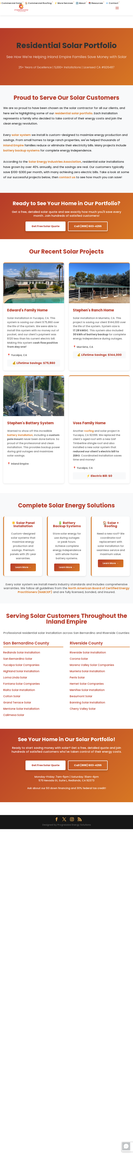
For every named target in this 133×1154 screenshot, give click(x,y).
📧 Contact (112, 3)
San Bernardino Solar (17, 659)
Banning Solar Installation (87, 702)
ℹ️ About (81, 3)
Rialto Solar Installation (19, 690)
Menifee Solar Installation (87, 690)
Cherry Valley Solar (83, 709)
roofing (89, 431)
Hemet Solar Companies (87, 684)
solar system (21, 135)
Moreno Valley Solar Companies (92, 665)
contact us (67, 177)
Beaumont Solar (81, 696)
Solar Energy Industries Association (55, 162)
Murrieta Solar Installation (87, 671)
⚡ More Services (63, 3)
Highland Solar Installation (21, 671)
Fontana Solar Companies (21, 684)
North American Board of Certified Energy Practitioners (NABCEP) (73, 590)
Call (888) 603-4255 (88, 226)
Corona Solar (79, 659)
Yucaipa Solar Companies (21, 665)
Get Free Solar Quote (45, 226)
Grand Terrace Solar (17, 702)
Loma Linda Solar (15, 677)
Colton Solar (11, 696)
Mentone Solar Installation (21, 709)
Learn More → (23, 567)
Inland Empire (13, 145)
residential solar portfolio (73, 113)
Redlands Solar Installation (21, 652)
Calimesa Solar (13, 715)
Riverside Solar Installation (88, 652)
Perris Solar (77, 677)
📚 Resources (95, 3)
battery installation (20, 435)
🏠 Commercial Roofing (38, 3)
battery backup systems (21, 150)
